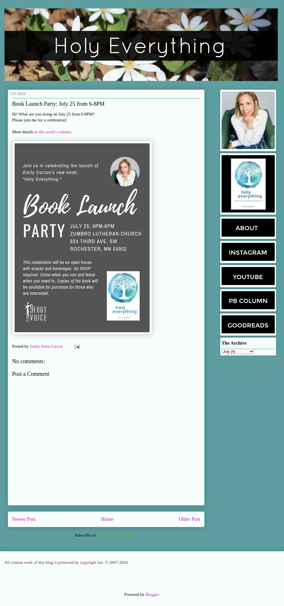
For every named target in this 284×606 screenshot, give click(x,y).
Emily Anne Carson (47, 346)
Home (107, 519)
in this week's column (52, 132)
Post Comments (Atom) (118, 535)
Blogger (152, 594)
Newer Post (24, 519)
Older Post (189, 519)
